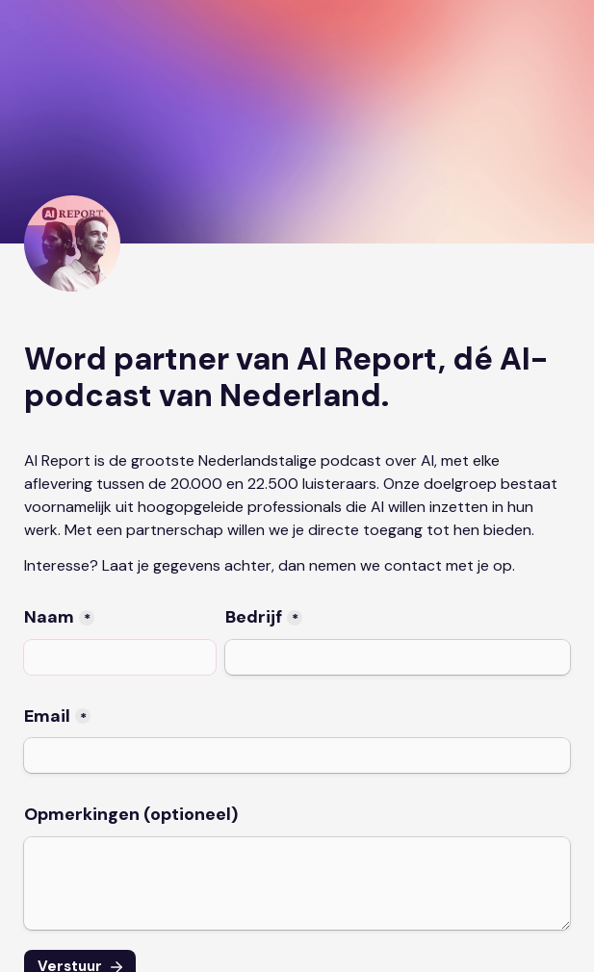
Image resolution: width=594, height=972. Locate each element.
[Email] (297, 755)
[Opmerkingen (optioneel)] (297, 883)
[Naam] (120, 657)
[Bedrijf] (397, 657)
